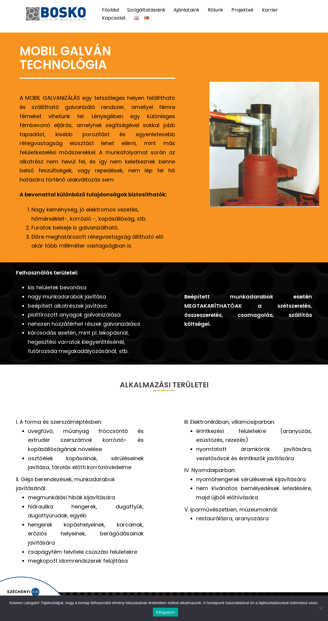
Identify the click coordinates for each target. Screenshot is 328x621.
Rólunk (215, 10)
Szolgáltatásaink (146, 10)
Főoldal (110, 10)
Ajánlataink (186, 10)
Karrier (270, 10)
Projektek (242, 10)
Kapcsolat (114, 18)
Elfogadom (165, 612)
